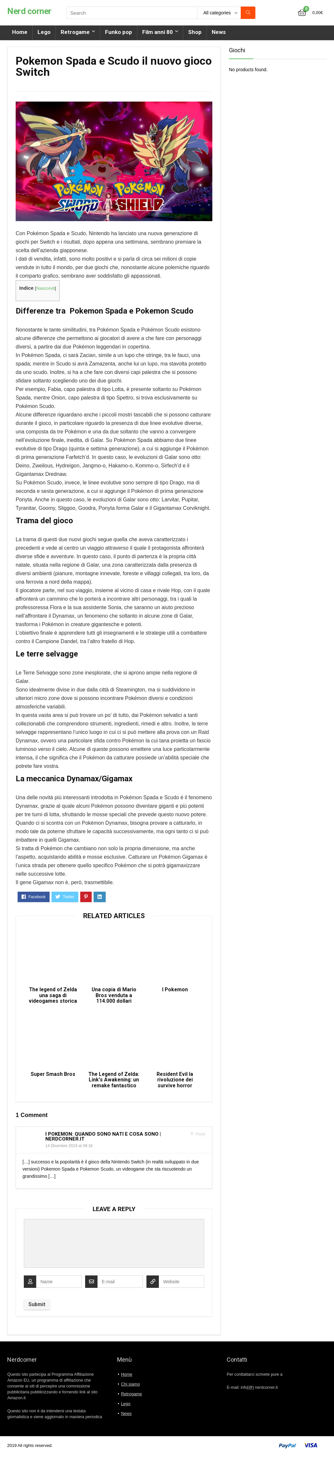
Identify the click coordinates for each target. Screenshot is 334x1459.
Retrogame (75, 32)
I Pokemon (175, 991)
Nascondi (45, 288)
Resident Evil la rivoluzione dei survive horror (174, 1084)
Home (19, 32)
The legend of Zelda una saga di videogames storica (53, 997)
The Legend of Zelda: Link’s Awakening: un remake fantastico (114, 1084)
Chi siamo (130, 1388)
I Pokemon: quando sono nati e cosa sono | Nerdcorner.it (103, 1140)
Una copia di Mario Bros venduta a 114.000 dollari (114, 997)
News (219, 32)
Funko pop (118, 32)
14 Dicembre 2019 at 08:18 (69, 1149)
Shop (195, 32)
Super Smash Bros (53, 1078)
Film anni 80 (157, 32)
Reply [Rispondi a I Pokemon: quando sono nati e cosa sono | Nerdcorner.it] (199, 1138)
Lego (44, 32)
